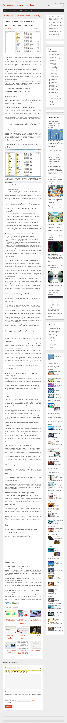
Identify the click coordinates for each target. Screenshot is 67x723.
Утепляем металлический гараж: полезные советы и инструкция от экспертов (55, 23)
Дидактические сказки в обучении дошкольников (58, 380)
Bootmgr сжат (52, 340)
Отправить (8, 706)
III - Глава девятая (53, 82)
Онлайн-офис (52, 338)
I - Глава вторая (52, 52)
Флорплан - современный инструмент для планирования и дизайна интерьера (21, 15)
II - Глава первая (53, 70)
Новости (51, 99)
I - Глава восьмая (53, 51)
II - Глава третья (53, 74)
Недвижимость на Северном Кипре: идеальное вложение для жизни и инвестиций (55, 458)
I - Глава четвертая (53, 66)
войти (11, 698)
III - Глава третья (53, 91)
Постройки (52, 102)
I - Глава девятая (53, 55)
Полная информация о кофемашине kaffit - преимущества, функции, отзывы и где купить (55, 498)
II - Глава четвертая (53, 76)
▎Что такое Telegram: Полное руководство (58, 385)
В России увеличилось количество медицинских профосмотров (53, 472)
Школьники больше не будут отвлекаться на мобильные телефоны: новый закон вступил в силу (55, 531)
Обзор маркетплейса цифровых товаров (58, 390)
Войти (56, 3)
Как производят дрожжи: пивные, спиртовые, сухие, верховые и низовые (55, 423)
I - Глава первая (53, 60)
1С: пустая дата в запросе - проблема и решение (10, 637)
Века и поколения (53, 96)
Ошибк (50, 346)
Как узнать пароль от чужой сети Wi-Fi (33, 16)
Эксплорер (51, 347)
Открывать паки (52, 335)
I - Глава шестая (53, 67)
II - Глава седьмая (53, 73)
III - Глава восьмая (53, 79)
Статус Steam (52, 337)
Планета (51, 101)
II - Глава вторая (53, 69)
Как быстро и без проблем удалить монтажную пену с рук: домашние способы (56, 18)
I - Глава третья (52, 64)
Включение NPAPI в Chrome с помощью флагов (23, 637)
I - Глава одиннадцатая (54, 58)
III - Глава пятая (52, 88)
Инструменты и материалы (55, 98)
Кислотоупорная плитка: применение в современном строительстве (54, 417)
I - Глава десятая (53, 57)
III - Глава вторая (53, 80)
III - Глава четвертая (53, 92)
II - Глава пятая (52, 72)
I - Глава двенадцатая (54, 54)
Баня (50, 95)
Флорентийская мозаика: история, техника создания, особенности (54, 558)
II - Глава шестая (53, 77)
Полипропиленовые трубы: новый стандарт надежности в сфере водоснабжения (55, 523)
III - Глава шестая (53, 94)
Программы (8, 28)
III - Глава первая (53, 86)
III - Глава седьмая (53, 89)
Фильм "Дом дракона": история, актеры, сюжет (58, 463)
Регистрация (61, 3)
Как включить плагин (35, 650)
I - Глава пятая (52, 61)
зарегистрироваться (28, 698)
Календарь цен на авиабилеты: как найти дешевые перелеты (54, 123)
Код (18, 667)
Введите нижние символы (10, 700)
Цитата (14, 667)
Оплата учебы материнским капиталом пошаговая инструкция (55, 179)
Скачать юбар (52, 344)
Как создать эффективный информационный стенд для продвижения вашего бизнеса (55, 622)
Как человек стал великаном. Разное (20, 5)
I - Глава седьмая (53, 63)
